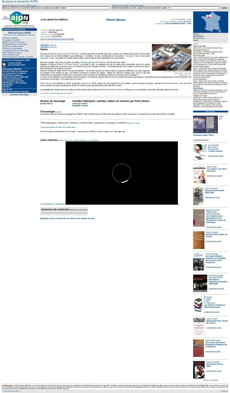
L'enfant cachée (215, 151)
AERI (221, 117)
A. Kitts (207, 301)
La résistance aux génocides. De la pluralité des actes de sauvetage (216, 219)
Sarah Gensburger (213, 214)
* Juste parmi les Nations (11, 391)
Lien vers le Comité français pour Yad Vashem (56, 93)
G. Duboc (207, 299)
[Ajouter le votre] (134, 123)
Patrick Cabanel (212, 232)
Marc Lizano (212, 147)
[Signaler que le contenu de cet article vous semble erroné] (67, 218)
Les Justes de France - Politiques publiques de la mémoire (216, 344)
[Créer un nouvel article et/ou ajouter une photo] (57, 39)
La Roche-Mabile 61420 (174, 23)
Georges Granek (79, 103)
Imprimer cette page (19, 94)
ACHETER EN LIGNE (201, 140)
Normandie (198, 36)
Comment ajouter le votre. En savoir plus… (58, 127)
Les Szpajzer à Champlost (53, 204)
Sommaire (45, 45)
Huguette (44, 58)
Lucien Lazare (211, 319)
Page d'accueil (5, 18)
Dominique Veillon (216, 277)
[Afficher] (52, 45)
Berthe (60, 54)
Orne (195, 40)
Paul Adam (198, 88)
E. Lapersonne (209, 303)
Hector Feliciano (212, 254)
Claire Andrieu (211, 212)
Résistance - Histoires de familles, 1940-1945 (218, 281)
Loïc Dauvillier (213, 145)
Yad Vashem (181, 19)
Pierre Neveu (72, 54)
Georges (129, 56)
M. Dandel (208, 297)
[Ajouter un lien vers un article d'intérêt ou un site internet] (78, 140)
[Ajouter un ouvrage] (211, 380)
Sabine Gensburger (213, 340)
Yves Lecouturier (211, 188)
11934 (189, 19)
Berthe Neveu (46, 103)
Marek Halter (212, 167)
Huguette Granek (98, 62)
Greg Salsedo (213, 149)
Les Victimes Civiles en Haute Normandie (214, 306)
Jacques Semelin (212, 210)
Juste (43, 19)
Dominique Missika (216, 276)
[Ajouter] (58, 112)
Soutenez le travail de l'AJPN (20, 1)
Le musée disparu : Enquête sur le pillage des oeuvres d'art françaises (216, 259)
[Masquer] (53, 47)
